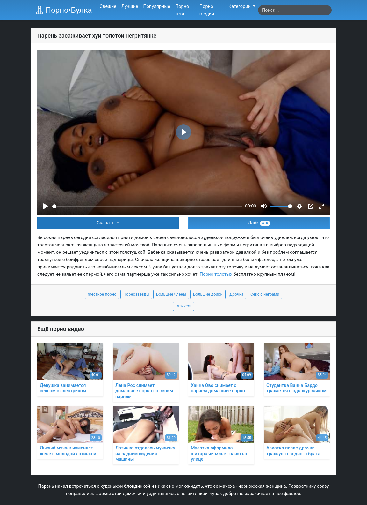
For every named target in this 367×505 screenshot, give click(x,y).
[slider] (147, 206)
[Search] (295, 10)
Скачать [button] (106, 223)
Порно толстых (216, 274)
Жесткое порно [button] (102, 294)
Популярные (156, 6)
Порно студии (206, 10)
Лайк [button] (259, 223)
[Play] (45, 206)
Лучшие (129, 6)
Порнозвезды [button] (136, 294)
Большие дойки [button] (208, 294)
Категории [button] (240, 6)
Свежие (108, 6)
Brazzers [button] (183, 306)
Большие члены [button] (171, 294)
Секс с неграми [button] (264, 294)
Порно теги (182, 10)
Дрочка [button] (236, 294)
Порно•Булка (63, 10)
